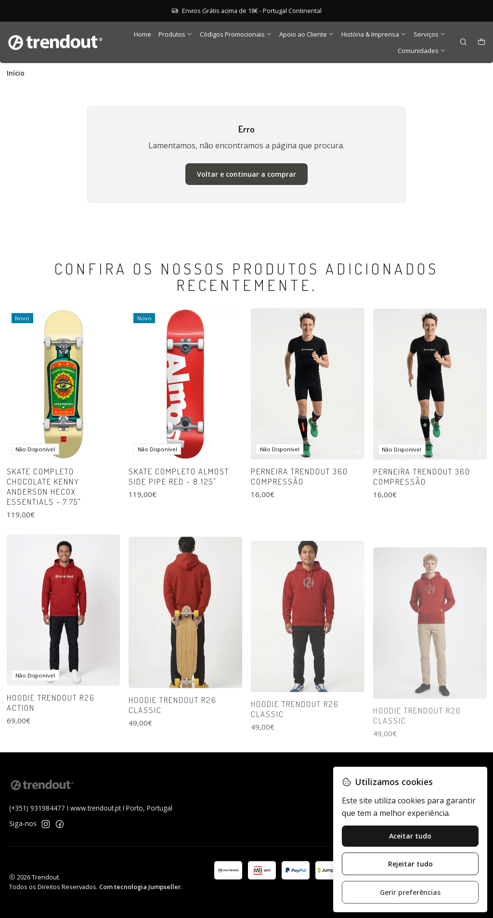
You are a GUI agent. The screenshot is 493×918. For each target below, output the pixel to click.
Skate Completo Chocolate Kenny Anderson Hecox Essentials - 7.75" (44, 515)
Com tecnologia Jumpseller (140, 886)
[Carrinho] (481, 43)
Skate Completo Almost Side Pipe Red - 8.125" (179, 518)
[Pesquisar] (463, 43)
